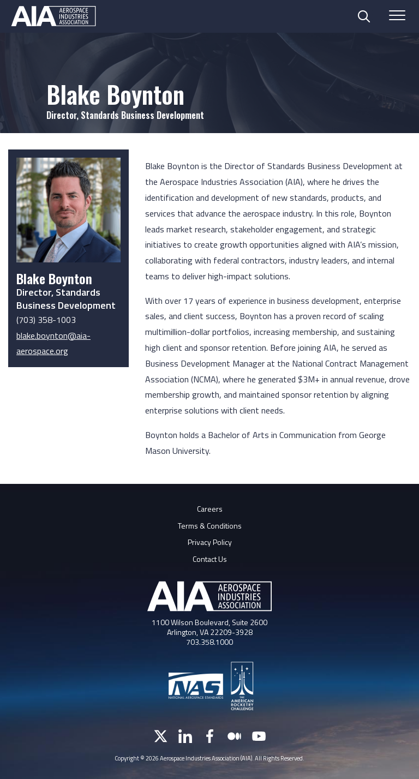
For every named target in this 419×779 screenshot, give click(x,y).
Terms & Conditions (210, 525)
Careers (210, 508)
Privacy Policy (210, 542)
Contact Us (210, 559)
